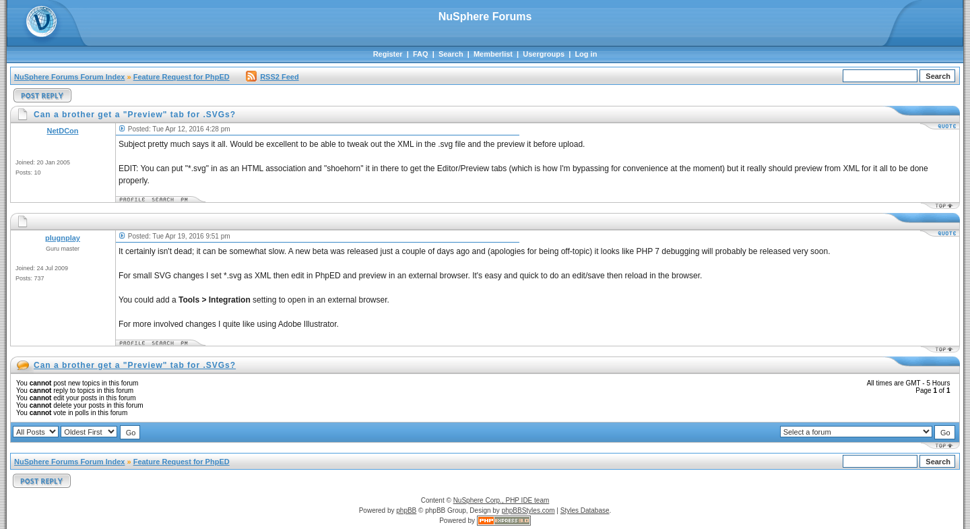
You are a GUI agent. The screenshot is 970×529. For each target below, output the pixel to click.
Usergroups (543, 54)
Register (388, 54)
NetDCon (62, 131)
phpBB (406, 510)
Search (451, 54)
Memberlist (493, 54)
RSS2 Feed (272, 77)
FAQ (420, 54)
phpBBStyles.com (528, 510)
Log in (586, 54)
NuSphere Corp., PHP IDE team (501, 500)
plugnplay (62, 238)
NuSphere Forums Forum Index (69, 77)
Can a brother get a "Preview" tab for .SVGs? (135, 365)
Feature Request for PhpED (181, 77)
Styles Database (585, 510)
